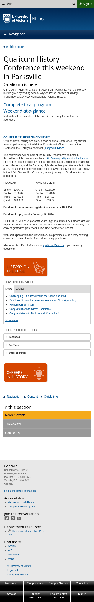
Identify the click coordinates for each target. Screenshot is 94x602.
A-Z (10, 550)
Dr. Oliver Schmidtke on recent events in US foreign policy (42, 300)
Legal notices (14, 570)
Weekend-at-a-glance (24, 111)
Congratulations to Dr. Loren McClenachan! (34, 313)
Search (12, 546)
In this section (17, 407)
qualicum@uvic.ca (53, 245)
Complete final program (27, 105)
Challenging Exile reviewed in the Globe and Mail (37, 296)
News (8, 288)
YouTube (14, 345)
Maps (11, 559)
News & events (15, 415)
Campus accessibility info (21, 506)
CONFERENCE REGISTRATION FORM (26, 137)
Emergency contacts (18, 574)
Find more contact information (20, 490)
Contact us (12, 433)
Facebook (14, 337)
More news (11, 320)
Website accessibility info (21, 502)
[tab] (47, 337)
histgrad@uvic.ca (54, 148)
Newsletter (14, 424)
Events (20, 288)
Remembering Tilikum (21, 304)
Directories (13, 554)
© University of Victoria (19, 566)
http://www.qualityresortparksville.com (67, 158)
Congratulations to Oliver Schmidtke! (30, 309)
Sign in (84, 4)
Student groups (17, 352)
